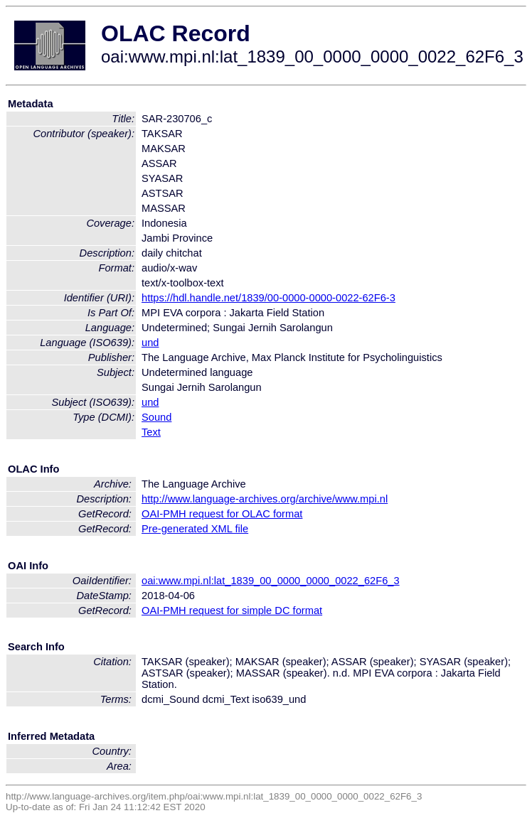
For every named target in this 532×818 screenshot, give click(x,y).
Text (151, 432)
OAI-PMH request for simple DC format (232, 610)
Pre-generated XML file (195, 528)
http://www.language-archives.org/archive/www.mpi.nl (265, 499)
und (150, 342)
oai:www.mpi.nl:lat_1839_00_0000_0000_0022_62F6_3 (271, 580)
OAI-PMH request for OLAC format (222, 514)
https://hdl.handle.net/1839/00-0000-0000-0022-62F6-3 (268, 297)
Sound (156, 417)
